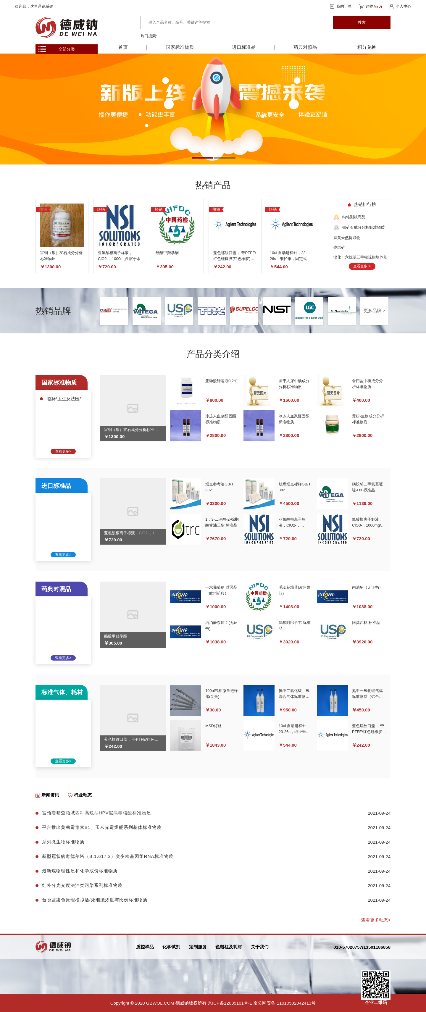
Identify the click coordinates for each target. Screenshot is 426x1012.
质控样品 (145, 946)
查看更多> (63, 451)
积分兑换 (366, 47)
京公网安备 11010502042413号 (284, 1002)
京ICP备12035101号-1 (230, 1002)
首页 (123, 47)
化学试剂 (171, 946)
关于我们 (260, 946)
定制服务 (198, 946)
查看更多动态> (375, 919)
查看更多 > (361, 266)
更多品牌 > (374, 310)
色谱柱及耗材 (228, 946)
